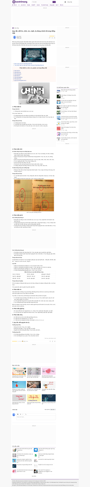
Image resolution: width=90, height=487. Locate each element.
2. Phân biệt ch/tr (17, 72)
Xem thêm (34, 476)
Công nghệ (52, 4)
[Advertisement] (45, 17)
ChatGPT (33, 4)
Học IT (57, 4)
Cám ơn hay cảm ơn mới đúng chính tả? (23, 63)
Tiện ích (61, 4)
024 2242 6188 (21, 483)
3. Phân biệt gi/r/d (17, 74)
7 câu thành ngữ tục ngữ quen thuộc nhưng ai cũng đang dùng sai (29, 65)
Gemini (38, 4)
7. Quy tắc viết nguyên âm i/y (19, 80)
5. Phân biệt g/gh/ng (17, 77)
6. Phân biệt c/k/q (17, 78)
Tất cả (15, 4)
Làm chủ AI (23, 4)
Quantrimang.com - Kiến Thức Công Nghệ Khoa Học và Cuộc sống (19, 2)
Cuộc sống (16, 28)
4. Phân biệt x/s (16, 75)
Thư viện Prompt (44, 4)
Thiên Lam (19, 37)
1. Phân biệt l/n (16, 70)
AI (18, 4)
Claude (28, 4)
